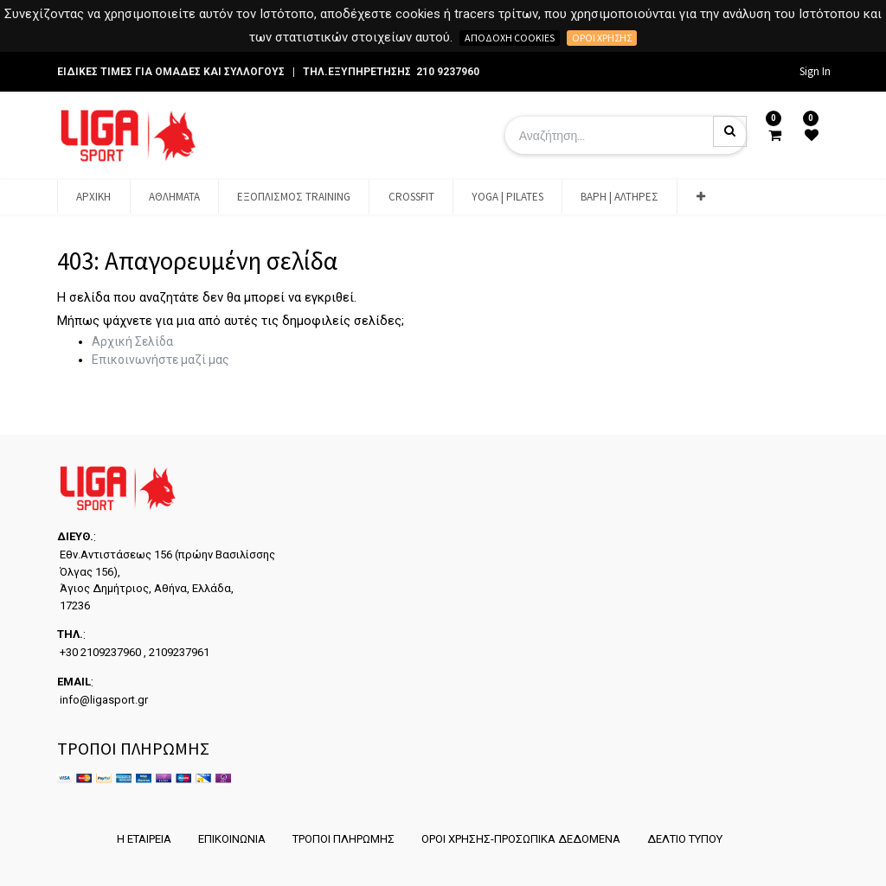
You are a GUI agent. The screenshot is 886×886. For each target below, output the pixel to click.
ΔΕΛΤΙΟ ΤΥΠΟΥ (684, 838)
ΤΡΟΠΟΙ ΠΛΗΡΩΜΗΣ (343, 838)
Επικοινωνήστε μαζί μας (160, 360)
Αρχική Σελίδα (132, 341)
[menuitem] (93, 197)
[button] (700, 197)
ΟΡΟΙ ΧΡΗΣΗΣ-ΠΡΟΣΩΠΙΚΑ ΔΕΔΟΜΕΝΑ (520, 838)
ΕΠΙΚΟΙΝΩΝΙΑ (232, 838)
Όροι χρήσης (602, 37)
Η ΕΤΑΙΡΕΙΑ (144, 838)
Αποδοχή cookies (510, 37)
